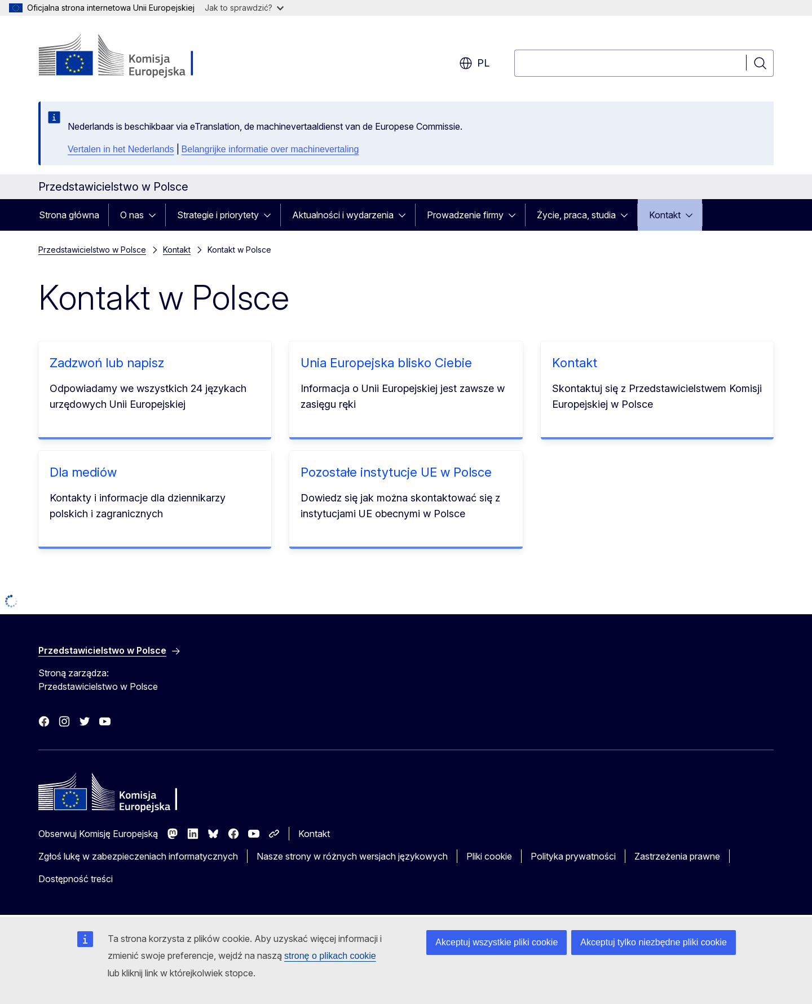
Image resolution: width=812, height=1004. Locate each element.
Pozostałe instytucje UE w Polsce (396, 472)
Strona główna (69, 215)
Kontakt (665, 215)
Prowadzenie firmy (465, 215)
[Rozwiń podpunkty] (155, 215)
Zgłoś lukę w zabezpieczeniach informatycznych (138, 856)
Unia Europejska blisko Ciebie (386, 362)
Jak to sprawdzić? (244, 7)
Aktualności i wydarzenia (343, 215)
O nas (132, 215)
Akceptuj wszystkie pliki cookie (496, 942)
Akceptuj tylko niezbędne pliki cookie (653, 942)
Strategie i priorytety (218, 215)
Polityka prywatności (573, 856)
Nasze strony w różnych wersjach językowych (352, 856)
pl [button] (474, 63)
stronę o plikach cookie (330, 956)
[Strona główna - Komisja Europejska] (129, 56)
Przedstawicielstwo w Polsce (92, 249)
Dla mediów (83, 472)
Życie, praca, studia (576, 215)
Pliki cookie (489, 856)
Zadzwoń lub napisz (107, 362)
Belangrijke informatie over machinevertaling (270, 149)
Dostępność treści (75, 878)
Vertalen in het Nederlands (121, 149)
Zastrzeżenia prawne (677, 856)
